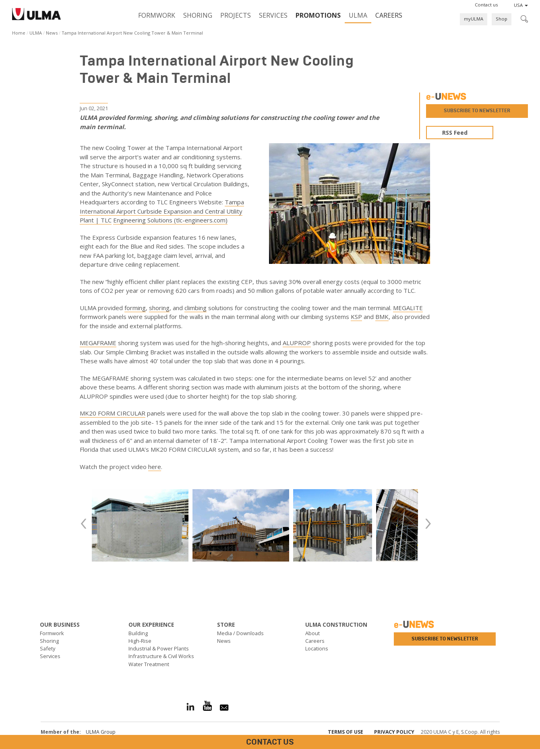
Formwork (156, 15)
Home (18, 33)
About (312, 633)
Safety (47, 648)
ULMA (358, 15)
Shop (501, 19)
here (154, 467)
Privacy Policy (394, 731)
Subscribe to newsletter (477, 110)
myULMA (473, 19)
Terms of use (345, 731)
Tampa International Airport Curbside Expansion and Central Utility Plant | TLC (162, 211)
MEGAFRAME (98, 343)
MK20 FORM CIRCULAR (112, 413)
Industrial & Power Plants (158, 648)
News (52, 33)
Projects (235, 15)
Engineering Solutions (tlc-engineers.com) (170, 220)
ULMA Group (101, 731)
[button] (486, 5)
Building (138, 633)
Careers (388, 15)
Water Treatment (148, 664)
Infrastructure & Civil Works (161, 656)
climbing (195, 308)
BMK (382, 317)
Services (273, 15)
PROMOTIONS (318, 15)
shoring (159, 308)
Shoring (197, 15)
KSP (356, 317)
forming (135, 308)
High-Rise (139, 640)
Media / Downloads (240, 633)
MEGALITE (408, 308)
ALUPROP (297, 343)
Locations (316, 648)
